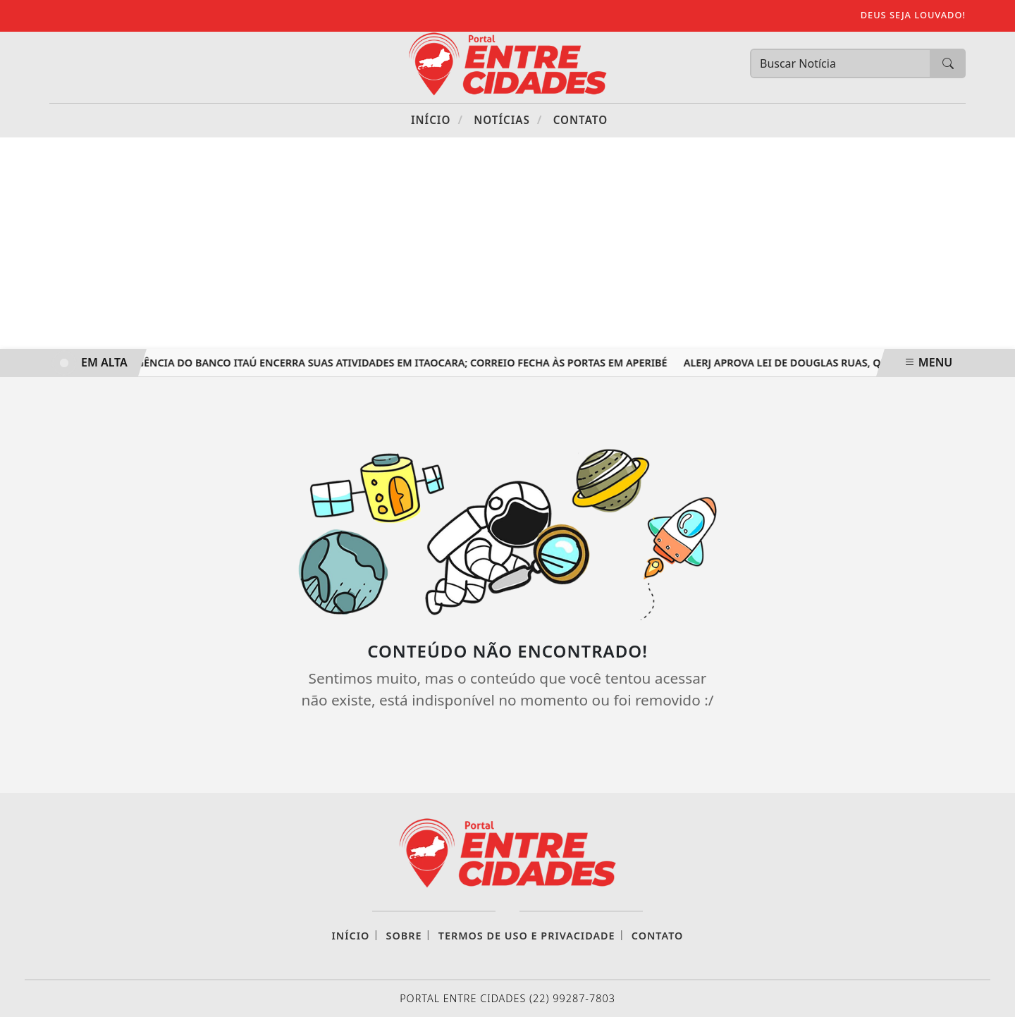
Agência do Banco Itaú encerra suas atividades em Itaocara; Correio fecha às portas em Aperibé (400, 362)
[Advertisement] (507, 243)
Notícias (508, 119)
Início (437, 119)
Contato (580, 120)
